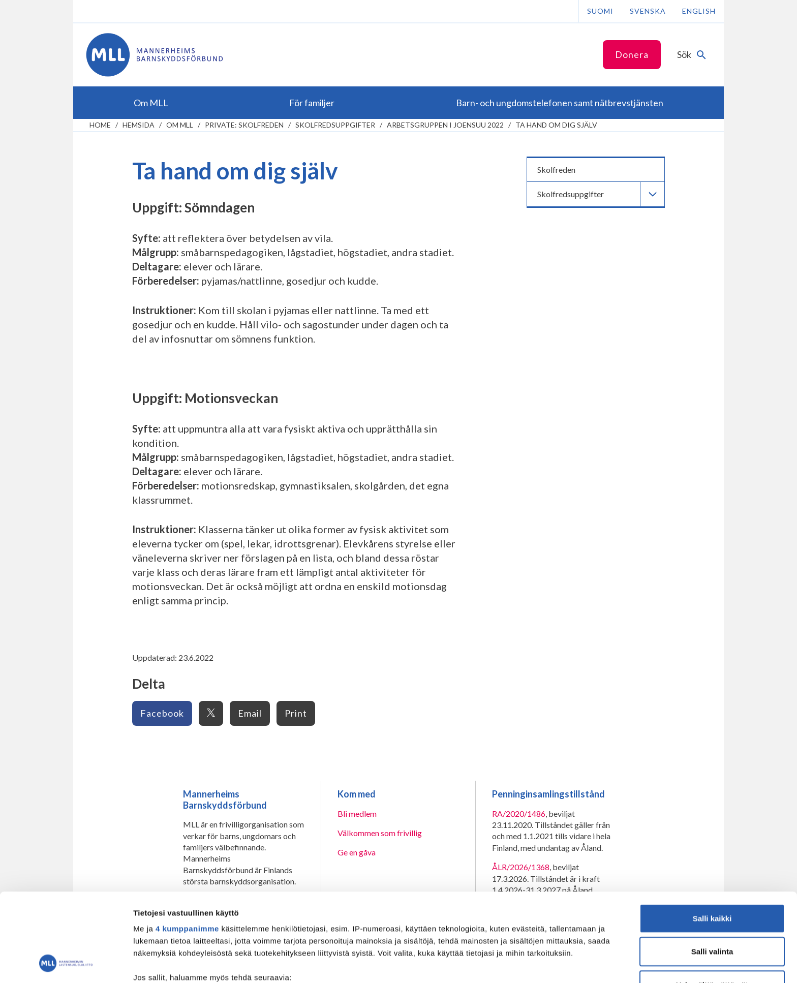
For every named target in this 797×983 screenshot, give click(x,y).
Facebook (162, 713)
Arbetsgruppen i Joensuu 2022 (445, 124)
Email (250, 713)
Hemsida (138, 124)
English (699, 11)
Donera (632, 54)
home (100, 124)
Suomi (600, 11)
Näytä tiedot (544, 963)
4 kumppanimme (187, 846)
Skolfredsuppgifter (335, 124)
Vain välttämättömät (712, 902)
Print (296, 713)
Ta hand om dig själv (556, 124)
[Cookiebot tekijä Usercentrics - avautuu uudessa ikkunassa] (65, 963)
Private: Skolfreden (244, 124)
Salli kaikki (712, 836)
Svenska (648, 11)
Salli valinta (712, 869)
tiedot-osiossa (459, 935)
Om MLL (179, 124)
